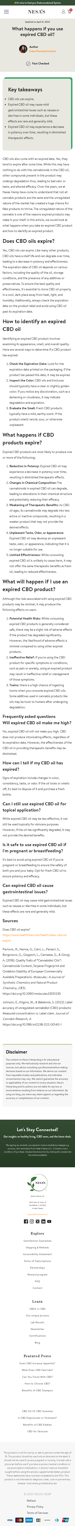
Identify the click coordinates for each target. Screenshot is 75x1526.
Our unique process (37, 1315)
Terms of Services (37, 1513)
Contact (38, 1288)
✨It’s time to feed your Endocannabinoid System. (37, 2)
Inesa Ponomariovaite (42, 51)
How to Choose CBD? (37, 1383)
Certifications (37, 1336)
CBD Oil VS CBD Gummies (37, 1411)
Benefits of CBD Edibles (37, 1425)
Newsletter (37, 1329)
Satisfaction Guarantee (38, 1241)
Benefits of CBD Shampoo (37, 1390)
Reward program (37, 1274)
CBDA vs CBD (37, 1309)
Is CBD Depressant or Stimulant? (37, 1418)
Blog (37, 1342)
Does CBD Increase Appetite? (37, 1363)
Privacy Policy (35, 1507)
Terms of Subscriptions (37, 1261)
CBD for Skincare (37, 1431)
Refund (31, 1501)
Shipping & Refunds (37, 1247)
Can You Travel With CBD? (37, 1377)
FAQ (37, 1281)
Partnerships (37, 1268)
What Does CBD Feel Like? (37, 1370)
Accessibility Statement (37, 1254)
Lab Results (37, 1322)
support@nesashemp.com (37, 1214)
